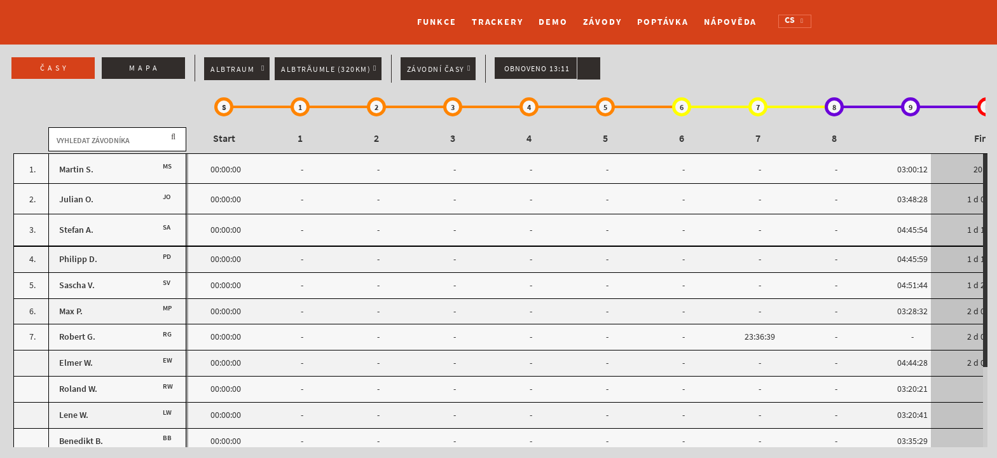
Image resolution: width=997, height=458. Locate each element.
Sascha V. (77, 285)
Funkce (436, 22)
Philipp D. (78, 259)
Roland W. (78, 389)
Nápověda (730, 22)
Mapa (144, 68)
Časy (54, 68)
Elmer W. (76, 363)
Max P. (71, 311)
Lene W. (73, 415)
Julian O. (76, 199)
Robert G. (77, 337)
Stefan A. (76, 230)
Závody (602, 22)
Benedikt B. (81, 441)
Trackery (497, 22)
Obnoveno (537, 69)
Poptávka (663, 22)
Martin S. (76, 169)
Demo (553, 22)
